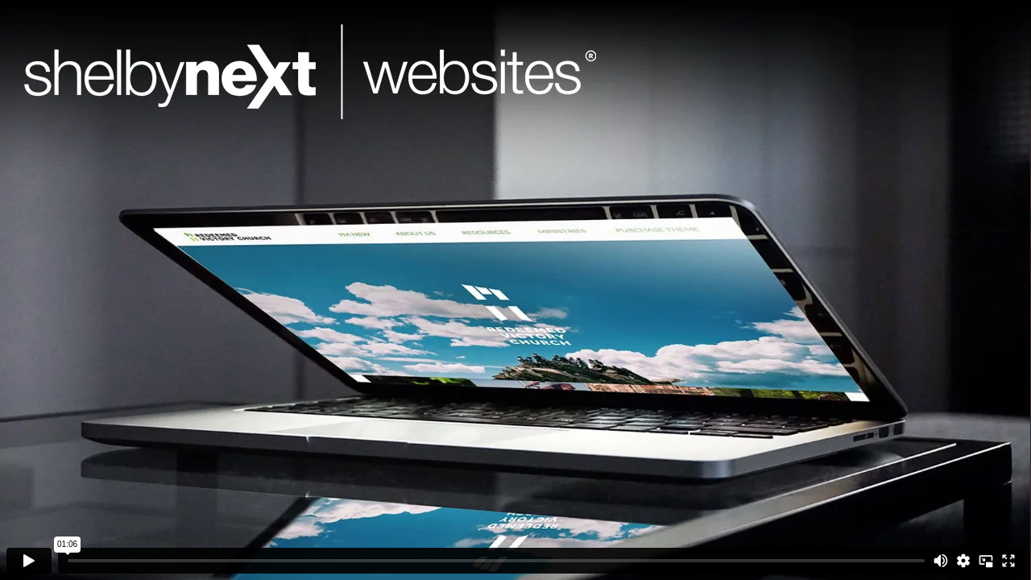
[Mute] (940, 560)
